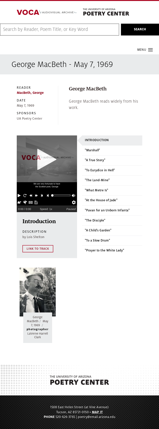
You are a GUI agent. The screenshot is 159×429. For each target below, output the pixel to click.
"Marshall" (92, 150)
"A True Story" (95, 160)
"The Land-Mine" (97, 180)
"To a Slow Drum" (97, 240)
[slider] (52, 195)
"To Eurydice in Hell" (100, 170)
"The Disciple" (95, 220)
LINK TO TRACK (38, 248)
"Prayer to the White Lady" (104, 250)
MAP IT (97, 412)
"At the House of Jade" (101, 200)
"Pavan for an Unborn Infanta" (107, 210)
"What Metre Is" (96, 190)
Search (140, 29)
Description (34, 232)
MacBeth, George (30, 93)
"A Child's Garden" (98, 230)
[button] (19, 195)
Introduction (97, 140)
